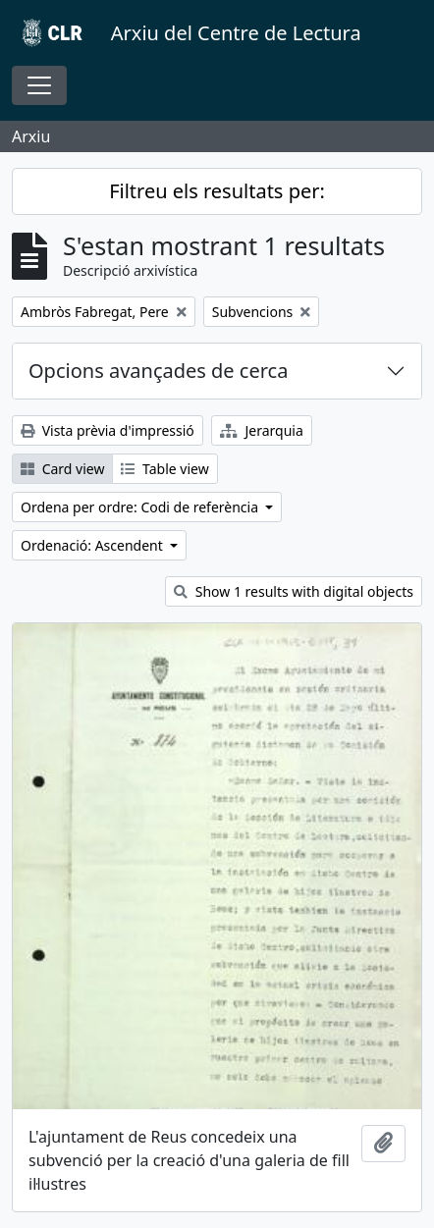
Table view (164, 468)
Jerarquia (261, 430)
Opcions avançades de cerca (158, 370)
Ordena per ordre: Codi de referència (141, 507)
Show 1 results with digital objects (293, 591)
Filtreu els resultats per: (217, 191)
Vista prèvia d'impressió (107, 430)
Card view (62, 468)
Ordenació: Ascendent (93, 545)
